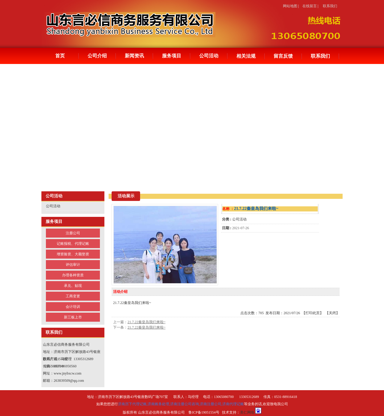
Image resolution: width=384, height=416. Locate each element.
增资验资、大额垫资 (73, 254)
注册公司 (73, 233)
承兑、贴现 (73, 286)
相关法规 (246, 56)
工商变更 (73, 296)
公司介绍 (97, 55)
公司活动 (208, 55)
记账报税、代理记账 (73, 243)
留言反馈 (283, 56)
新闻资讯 (134, 55)
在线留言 (309, 6)
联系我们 (330, 6)
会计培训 (73, 307)
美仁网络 (247, 412)
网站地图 (290, 6)
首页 (60, 55)
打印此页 (312, 313)
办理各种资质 (73, 275)
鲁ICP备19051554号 (203, 412)
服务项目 (171, 55)
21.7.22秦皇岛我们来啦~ (147, 322)
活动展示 (126, 196)
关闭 (332, 313)
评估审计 (73, 265)
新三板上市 (73, 317)
